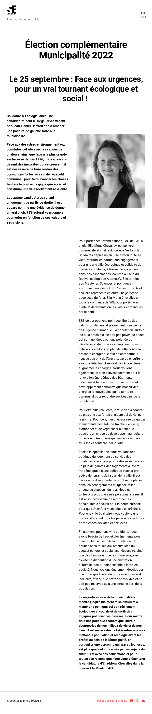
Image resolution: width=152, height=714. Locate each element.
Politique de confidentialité (111, 704)
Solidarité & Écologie (28, 704)
